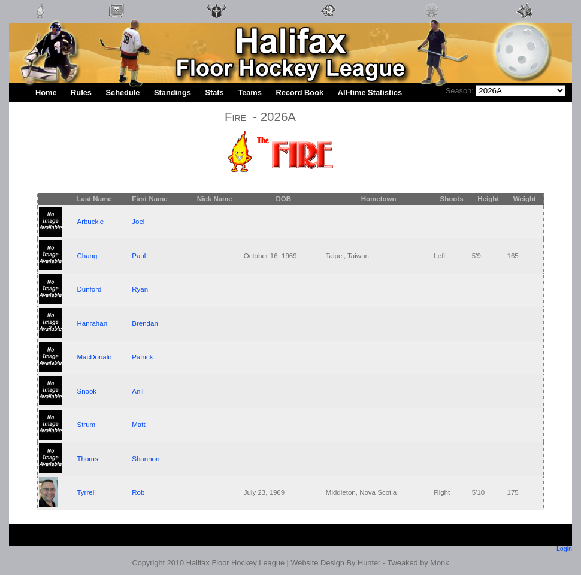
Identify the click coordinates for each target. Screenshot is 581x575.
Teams (250, 92)
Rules (81, 92)
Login (564, 548)
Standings (172, 92)
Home (46, 92)
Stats (214, 92)
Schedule (123, 92)
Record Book (299, 92)
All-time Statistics (370, 92)
